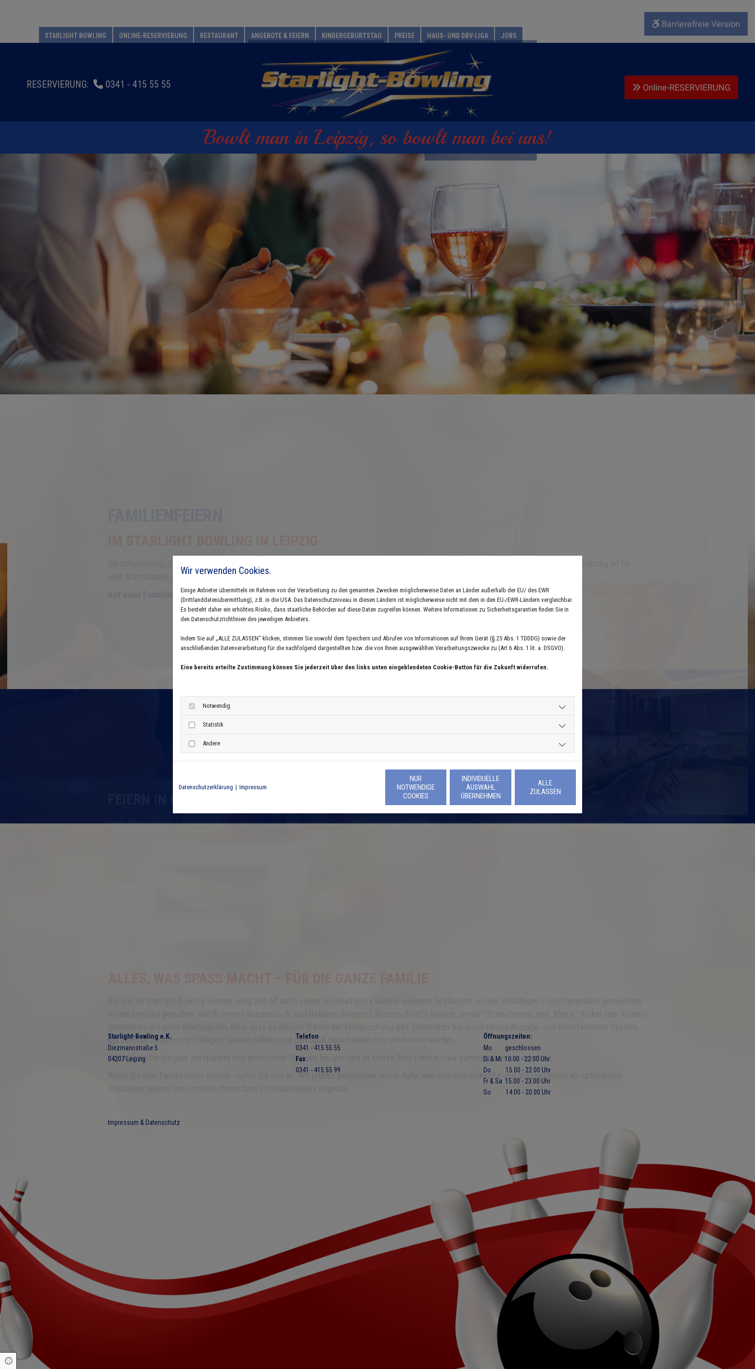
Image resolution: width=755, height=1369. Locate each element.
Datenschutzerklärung (206, 787)
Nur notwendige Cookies (349, 787)
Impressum (253, 787)
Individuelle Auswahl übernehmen (440, 787)
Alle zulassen (532, 787)
